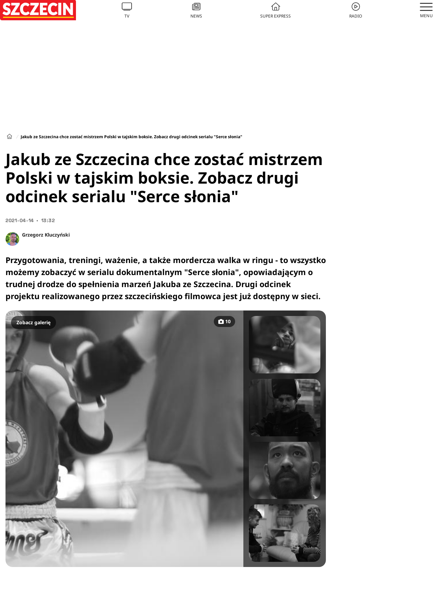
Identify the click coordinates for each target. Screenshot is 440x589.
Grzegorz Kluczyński (46, 234)
